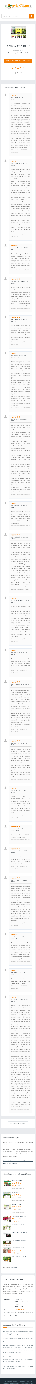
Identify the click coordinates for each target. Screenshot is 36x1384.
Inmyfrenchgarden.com (20, 1232)
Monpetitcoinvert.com (19, 1240)
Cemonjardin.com (18, 1248)
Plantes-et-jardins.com (19, 1256)
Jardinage (14, 1267)
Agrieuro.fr (15, 1192)
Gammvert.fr (19, 1309)
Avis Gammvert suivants (18, 1123)
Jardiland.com (16, 1204)
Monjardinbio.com (18, 1225)
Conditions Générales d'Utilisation (22, 1366)
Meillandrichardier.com (19, 1216)
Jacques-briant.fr (17, 1180)
